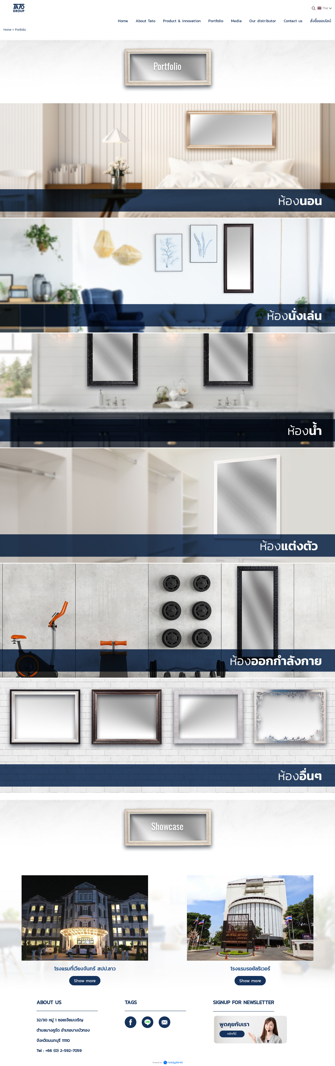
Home (7, 29)
